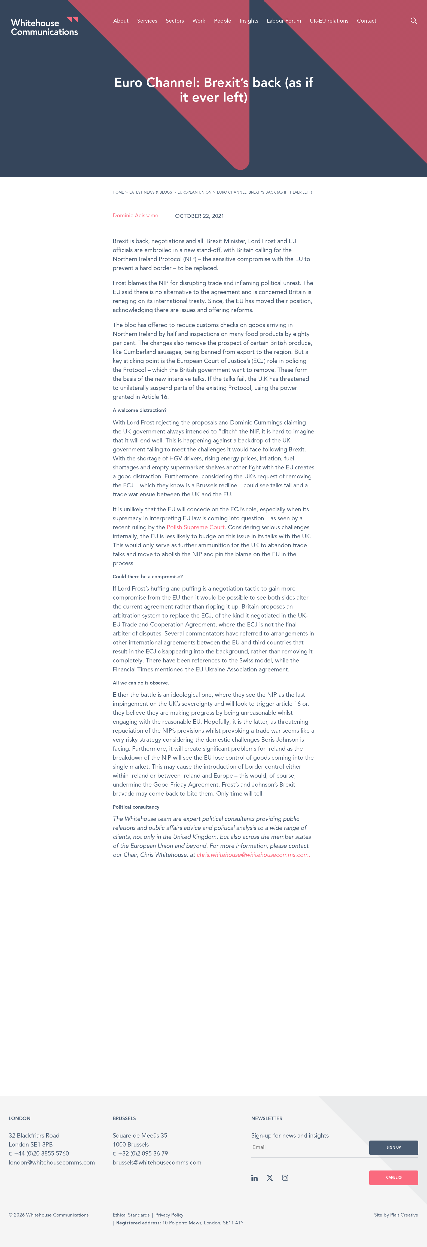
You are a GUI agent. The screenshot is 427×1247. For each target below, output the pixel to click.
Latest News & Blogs (150, 192)
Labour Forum (284, 21)
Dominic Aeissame (135, 216)
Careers (394, 1177)
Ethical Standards (131, 1215)
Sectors (175, 21)
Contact (366, 21)
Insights (249, 21)
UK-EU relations (329, 21)
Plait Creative (404, 1215)
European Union (195, 192)
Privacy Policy (169, 1215)
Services (147, 21)
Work (199, 21)
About (121, 21)
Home (118, 192)
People (222, 21)
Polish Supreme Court (196, 528)
